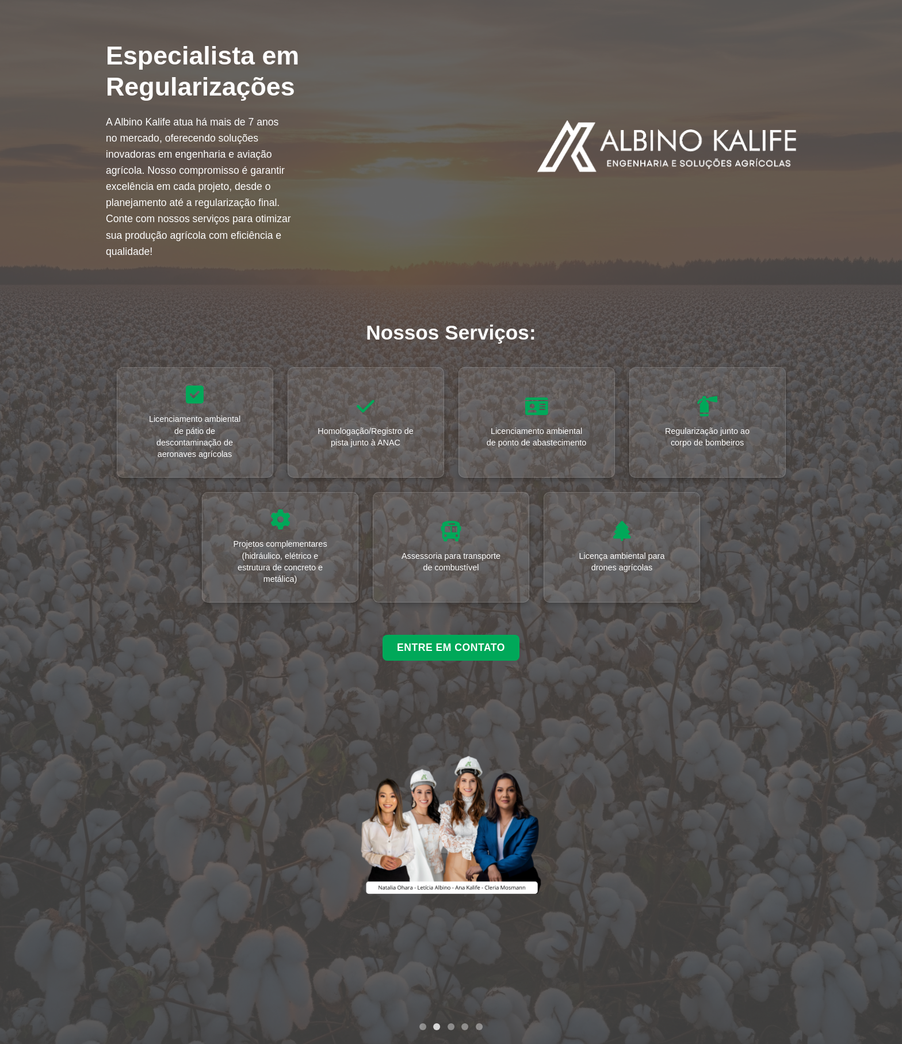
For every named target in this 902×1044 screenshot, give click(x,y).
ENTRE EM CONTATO (451, 647)
